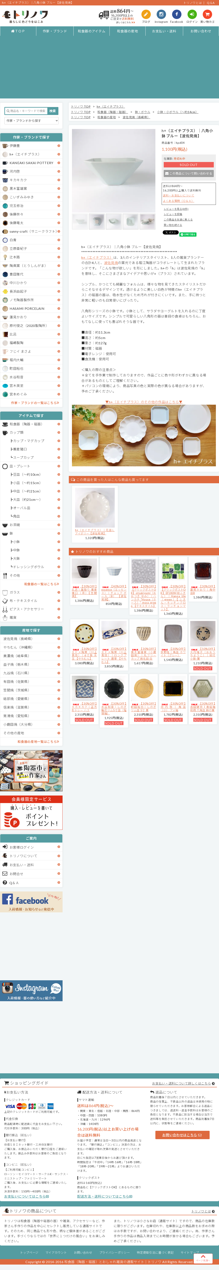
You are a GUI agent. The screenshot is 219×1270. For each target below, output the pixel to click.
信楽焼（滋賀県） (17, 707)
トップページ (29, 1252)
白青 (13, 240)
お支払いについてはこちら (26, 1196)
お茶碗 (15, 525)
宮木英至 (17, 386)
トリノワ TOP (81, 106)
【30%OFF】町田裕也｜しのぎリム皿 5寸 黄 (143, 707)
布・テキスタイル (23, 601)
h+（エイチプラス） (26, 154)
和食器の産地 (127, 31)
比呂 (13, 334)
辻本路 (15, 257)
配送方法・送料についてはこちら (104, 1196)
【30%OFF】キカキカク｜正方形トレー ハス (84, 707)
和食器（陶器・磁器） (27, 424)
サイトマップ (190, 1252)
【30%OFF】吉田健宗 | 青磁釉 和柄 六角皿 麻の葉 (202, 707)
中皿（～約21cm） (28, 491)
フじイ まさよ (20, 351)
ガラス (15, 592)
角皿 (16, 516)
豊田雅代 (17, 274)
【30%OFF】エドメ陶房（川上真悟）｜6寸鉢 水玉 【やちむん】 (84, 653)
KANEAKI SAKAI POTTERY (31, 163)
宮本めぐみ (18, 394)
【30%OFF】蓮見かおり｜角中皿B (202, 589)
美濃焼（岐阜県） (17, 656)
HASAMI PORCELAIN (27, 308)
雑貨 (13, 617)
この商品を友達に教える (178, 219)
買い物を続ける (173, 225)
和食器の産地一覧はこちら (38, 741)
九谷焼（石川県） (17, 673)
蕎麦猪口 (20, 449)
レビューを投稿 (173, 214)
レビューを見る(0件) (176, 208)
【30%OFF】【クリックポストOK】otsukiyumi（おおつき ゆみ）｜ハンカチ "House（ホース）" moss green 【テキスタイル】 (143, 596)
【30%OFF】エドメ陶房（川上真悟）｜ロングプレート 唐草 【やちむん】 (114, 655)
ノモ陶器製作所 (22, 300)
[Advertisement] (110, 69)
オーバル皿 (21, 508)
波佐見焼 (111, 263)
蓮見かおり (18, 317)
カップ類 (17, 432)
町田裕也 (17, 368)
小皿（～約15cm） (28, 483)
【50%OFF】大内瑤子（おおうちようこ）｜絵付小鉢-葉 (202, 653)
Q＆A (211, 3)
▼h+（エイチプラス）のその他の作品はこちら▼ (143, 402)
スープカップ (23, 457)
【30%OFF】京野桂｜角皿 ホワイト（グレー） (173, 652)
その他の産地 (13, 733)
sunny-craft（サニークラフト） (34, 231)
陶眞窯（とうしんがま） (29, 266)
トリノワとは (192, 3)
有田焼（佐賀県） (17, 681)
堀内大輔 (17, 360)
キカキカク (18, 180)
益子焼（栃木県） (17, 664)
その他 (15, 575)
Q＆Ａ (11, 882)
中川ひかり (18, 283)
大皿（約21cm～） (28, 499)
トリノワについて (23, 856)
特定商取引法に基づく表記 (155, 1252)
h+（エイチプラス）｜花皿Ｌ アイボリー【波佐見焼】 (95, 531)
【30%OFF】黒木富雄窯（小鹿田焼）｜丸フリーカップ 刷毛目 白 (143, 653)
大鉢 (16, 558)
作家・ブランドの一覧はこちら (35, 402)
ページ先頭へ (203, 1258)
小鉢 (16, 542)
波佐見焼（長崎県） (19, 639)
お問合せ (13, 873)
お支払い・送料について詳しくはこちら (181, 1083)
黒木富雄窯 (18, 188)
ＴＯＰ (18, 31)
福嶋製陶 (17, 343)
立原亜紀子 (18, 248)
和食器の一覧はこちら (41, 584)
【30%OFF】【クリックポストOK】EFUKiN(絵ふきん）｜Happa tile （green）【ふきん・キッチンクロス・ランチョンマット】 (173, 598)
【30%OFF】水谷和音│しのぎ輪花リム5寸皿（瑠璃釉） (114, 708)
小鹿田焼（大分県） (19, 724)
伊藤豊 (15, 146)
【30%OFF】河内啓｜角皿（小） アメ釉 (173, 707)
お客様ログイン (18, 847)
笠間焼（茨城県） (17, 690)
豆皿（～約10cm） (28, 474)
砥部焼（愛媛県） (17, 699)
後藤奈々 (17, 214)
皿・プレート (20, 466)
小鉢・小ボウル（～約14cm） (177, 112)
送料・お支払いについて (178, 195)
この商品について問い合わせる (188, 173)
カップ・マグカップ (28, 441)
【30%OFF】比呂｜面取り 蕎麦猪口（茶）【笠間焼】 (84, 591)
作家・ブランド (55, 31)
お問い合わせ (200, 31)
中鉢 (16, 550)
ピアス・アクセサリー (27, 609)
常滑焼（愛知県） (17, 716)
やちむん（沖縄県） (19, 647)
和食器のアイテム (91, 31)
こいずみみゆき (22, 197)
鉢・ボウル (142, 112)
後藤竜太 (17, 223)
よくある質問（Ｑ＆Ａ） (178, 201)
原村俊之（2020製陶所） (29, 326)
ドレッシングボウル (28, 567)
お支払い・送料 (164, 31)
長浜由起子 (18, 291)
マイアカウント (56, 1252)
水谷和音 (17, 377)
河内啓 (15, 171)
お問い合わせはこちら (181, 1135)
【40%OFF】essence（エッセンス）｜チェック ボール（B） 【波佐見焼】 (114, 593)
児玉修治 (17, 206)
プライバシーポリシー (114, 1252)
